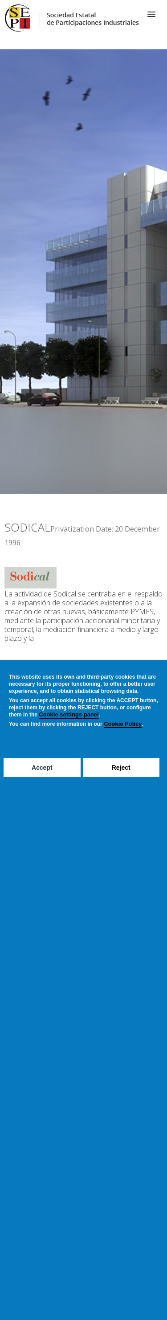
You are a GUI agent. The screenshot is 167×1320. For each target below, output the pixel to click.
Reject (121, 767)
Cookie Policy (123, 723)
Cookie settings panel (68, 714)
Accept (42, 767)
